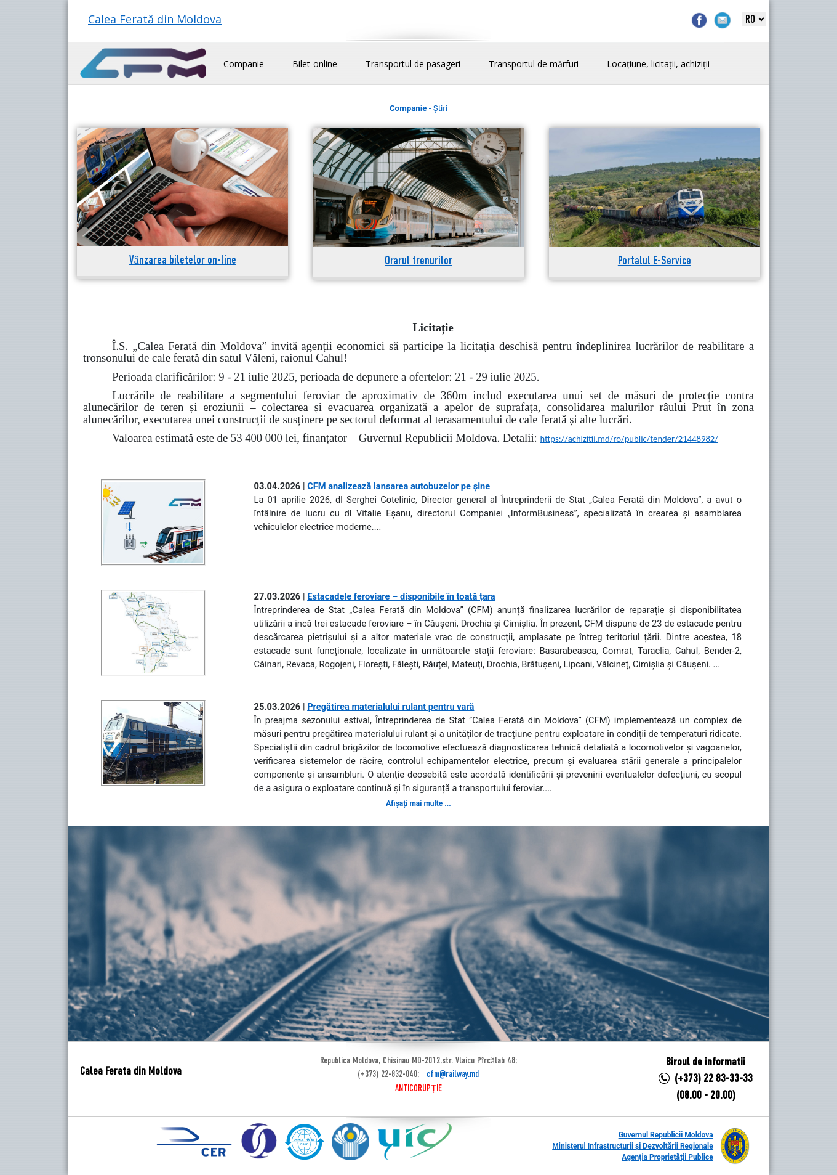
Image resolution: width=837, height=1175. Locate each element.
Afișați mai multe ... (418, 803)
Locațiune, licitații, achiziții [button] (658, 64)
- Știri (418, 108)
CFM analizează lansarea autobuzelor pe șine (398, 486)
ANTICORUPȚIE (418, 1088)
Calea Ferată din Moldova (155, 19)
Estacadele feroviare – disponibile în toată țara (401, 596)
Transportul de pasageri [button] (413, 64)
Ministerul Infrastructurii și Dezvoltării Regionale (632, 1146)
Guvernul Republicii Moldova (666, 1135)
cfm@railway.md (453, 1074)
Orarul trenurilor (418, 261)
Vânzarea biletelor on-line (182, 261)
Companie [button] (243, 64)
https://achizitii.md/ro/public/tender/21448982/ (629, 438)
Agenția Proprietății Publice (667, 1157)
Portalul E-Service (654, 261)
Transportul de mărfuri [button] (534, 64)
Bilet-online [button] (314, 64)
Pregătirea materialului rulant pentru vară (390, 706)
